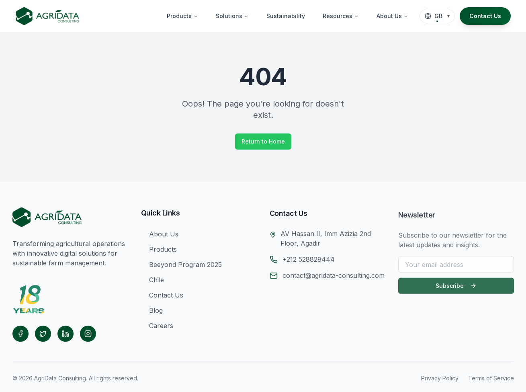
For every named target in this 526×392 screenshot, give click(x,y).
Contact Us (485, 15)
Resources (341, 15)
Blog (152, 312)
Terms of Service (491, 378)
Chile (152, 281)
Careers (157, 327)
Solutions (232, 15)
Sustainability (285, 15)
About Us (392, 15)
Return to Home (263, 141)
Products (182, 15)
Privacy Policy (439, 378)
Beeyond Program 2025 (181, 266)
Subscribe (456, 288)
